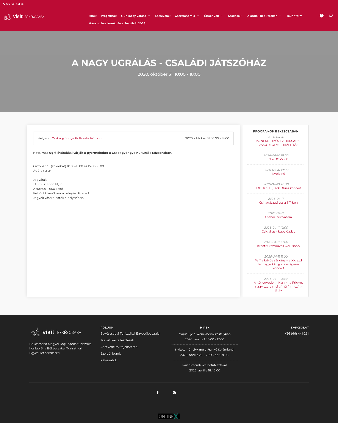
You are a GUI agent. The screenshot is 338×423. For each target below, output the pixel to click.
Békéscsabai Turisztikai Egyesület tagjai (130, 333)
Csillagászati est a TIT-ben (278, 202)
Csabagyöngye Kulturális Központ (77, 138)
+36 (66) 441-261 (297, 333)
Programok (109, 15)
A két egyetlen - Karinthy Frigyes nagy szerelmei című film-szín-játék (278, 286)
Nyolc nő (278, 174)
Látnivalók (163, 15)
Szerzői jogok (110, 353)
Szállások (234, 15)
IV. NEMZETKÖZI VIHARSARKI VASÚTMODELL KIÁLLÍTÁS (278, 143)
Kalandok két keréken (264, 15)
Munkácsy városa (136, 15)
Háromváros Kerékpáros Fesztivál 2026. (117, 23)
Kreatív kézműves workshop (278, 246)
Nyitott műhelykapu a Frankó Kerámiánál (204, 349)
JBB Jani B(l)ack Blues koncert (278, 188)
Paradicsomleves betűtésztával (204, 365)
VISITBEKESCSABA (24, 16)
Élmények (214, 15)
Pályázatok (108, 360)
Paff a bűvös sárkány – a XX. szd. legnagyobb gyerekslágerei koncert (278, 264)
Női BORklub (278, 159)
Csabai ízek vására (278, 217)
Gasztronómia (187, 15)
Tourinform (294, 15)
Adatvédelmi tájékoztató (119, 347)
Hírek (93, 15)
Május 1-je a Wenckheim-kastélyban (205, 334)
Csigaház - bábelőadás (278, 231)
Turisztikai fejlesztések (117, 340)
